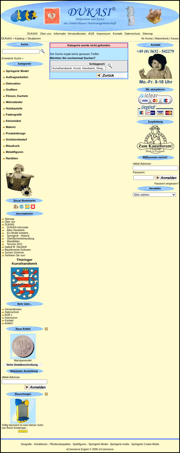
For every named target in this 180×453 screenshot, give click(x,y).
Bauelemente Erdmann (18, 249)
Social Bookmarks (25, 200)
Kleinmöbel (13, 120)
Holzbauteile (14, 108)
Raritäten (12, 158)
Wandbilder (12, 241)
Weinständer (14, 102)
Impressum (103, 33)
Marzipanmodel (22, 360)
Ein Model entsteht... (17, 233)
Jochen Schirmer (14, 252)
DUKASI (32, 33)
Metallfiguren (14, 151)
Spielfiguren (79, 444)
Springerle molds (119, 444)
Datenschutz (132, 33)
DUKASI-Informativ (17, 227)
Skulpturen (34, 38)
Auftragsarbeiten (17, 77)
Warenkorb (162, 38)
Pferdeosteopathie (60, 444)
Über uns (46, 33)
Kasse (175, 38)
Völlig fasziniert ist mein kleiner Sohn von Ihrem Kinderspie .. (22, 426)
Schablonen (40, 444)
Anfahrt (9, 323)
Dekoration (13, 83)
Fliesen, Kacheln (17, 95)
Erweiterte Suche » (12, 58)
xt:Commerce (105, 449)
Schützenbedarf (16, 139)
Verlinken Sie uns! (15, 255)
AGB (91, 33)
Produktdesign (15, 133)
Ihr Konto (147, 38)
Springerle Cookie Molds (145, 444)
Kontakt (117, 33)
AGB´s (8, 315)
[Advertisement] (155, 274)
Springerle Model (17, 71)
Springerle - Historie (17, 235)
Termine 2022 (13, 244)
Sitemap (148, 33)
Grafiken (11, 89)
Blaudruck (13, 145)
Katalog (19, 38)
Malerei (11, 127)
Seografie (26, 444)
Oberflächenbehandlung (19, 238)
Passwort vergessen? (166, 183)
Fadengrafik (14, 114)
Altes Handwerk (15, 230)
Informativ (60, 33)
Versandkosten (77, 33)
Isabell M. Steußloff (16, 247)
